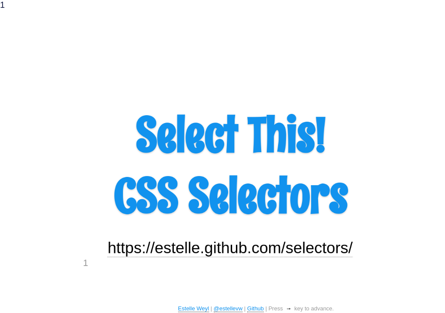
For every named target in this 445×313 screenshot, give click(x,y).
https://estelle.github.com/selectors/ (231, 277)
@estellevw (228, 309)
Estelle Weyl (193, 309)
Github (255, 309)
